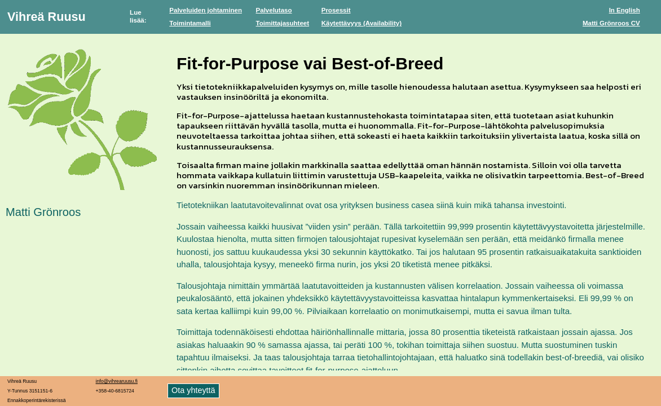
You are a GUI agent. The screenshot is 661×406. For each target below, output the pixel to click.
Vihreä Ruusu (46, 17)
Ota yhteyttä (193, 390)
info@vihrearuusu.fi (117, 381)
